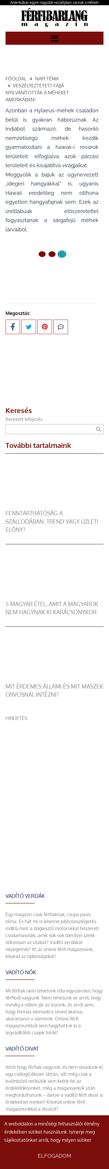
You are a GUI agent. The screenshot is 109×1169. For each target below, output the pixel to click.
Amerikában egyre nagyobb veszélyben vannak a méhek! (54, 2)
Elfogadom (54, 1156)
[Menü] (55, 38)
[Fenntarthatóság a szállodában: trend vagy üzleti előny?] (55, 506)
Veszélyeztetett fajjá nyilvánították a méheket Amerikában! (37, 92)
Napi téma (47, 79)
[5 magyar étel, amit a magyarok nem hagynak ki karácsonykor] (55, 596)
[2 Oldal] (62, 254)
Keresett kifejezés (24, 419)
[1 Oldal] (52, 254)
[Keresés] (98, 429)
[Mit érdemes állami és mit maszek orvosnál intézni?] (55, 679)
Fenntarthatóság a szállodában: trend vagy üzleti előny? (52, 521)
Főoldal (16, 79)
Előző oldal (52, 274)
